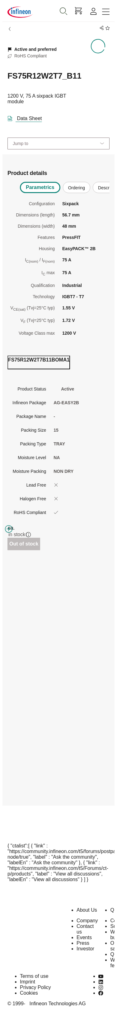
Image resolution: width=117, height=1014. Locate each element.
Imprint (27, 981)
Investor (85, 948)
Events (84, 937)
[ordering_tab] (38, 362)
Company (87, 920)
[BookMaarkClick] (107, 28)
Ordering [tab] (76, 187)
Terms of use (34, 976)
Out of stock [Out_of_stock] (23, 543)
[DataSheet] (27, 117)
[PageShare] (101, 28)
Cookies (29, 993)
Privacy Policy (35, 987)
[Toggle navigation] (106, 12)
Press (83, 943)
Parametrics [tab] (40, 187)
